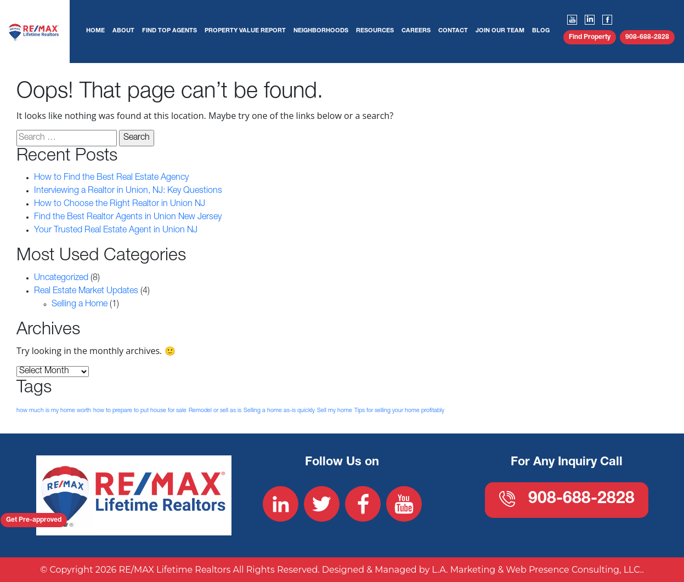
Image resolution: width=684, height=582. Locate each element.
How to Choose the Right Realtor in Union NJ (119, 204)
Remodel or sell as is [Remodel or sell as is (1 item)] (215, 411)
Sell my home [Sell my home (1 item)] (334, 411)
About (123, 31)
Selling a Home (80, 304)
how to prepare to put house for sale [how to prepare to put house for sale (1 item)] (139, 411)
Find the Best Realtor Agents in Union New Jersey (128, 217)
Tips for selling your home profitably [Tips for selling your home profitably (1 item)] (399, 411)
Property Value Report (245, 31)
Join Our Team (500, 31)
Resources (375, 31)
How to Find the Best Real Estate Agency (111, 178)
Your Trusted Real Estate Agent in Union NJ (115, 230)
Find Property (589, 37)
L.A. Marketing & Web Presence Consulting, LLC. (537, 569)
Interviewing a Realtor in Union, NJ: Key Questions (128, 191)
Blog (541, 31)
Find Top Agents (169, 31)
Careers (416, 31)
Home (95, 31)
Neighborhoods (320, 31)
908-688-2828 (647, 37)
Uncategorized (61, 278)
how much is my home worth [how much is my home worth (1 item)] (53, 411)
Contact (453, 31)
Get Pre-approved (33, 520)
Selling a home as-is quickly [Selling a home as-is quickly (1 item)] (279, 411)
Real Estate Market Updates (86, 291)
